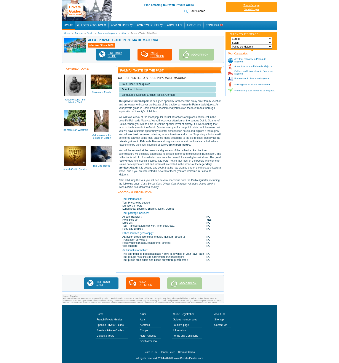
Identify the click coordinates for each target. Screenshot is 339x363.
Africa (143, 314)
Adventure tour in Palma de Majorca (253, 66)
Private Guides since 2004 (87, 10)
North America (148, 335)
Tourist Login (251, 9)
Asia (142, 319)
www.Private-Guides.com (188, 358)
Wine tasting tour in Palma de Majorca (254, 90)
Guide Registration (183, 314)
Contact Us (220, 324)
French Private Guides (109, 319)
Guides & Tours (105, 335)
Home (68, 25)
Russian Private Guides (110, 330)
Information (179, 330)
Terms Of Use (151, 352)
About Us (174, 25)
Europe (144, 330)
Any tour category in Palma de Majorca (250, 60)
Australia (145, 324)
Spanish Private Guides (110, 324)
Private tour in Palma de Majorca (251, 78)
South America (148, 341)
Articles (194, 25)
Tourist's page (251, 5)
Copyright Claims (186, 352)
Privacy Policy (167, 352)
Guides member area (185, 319)
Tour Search (197, 11)
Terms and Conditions (185, 335)
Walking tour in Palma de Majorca (252, 84)
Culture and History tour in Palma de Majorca (253, 72)
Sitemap (219, 319)
